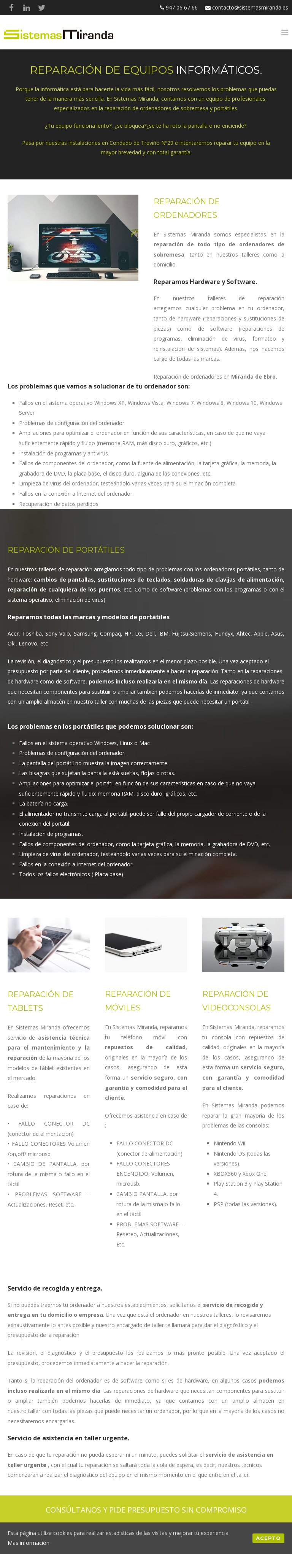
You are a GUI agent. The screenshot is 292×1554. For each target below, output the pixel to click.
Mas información (28, 1542)
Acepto (268, 1538)
